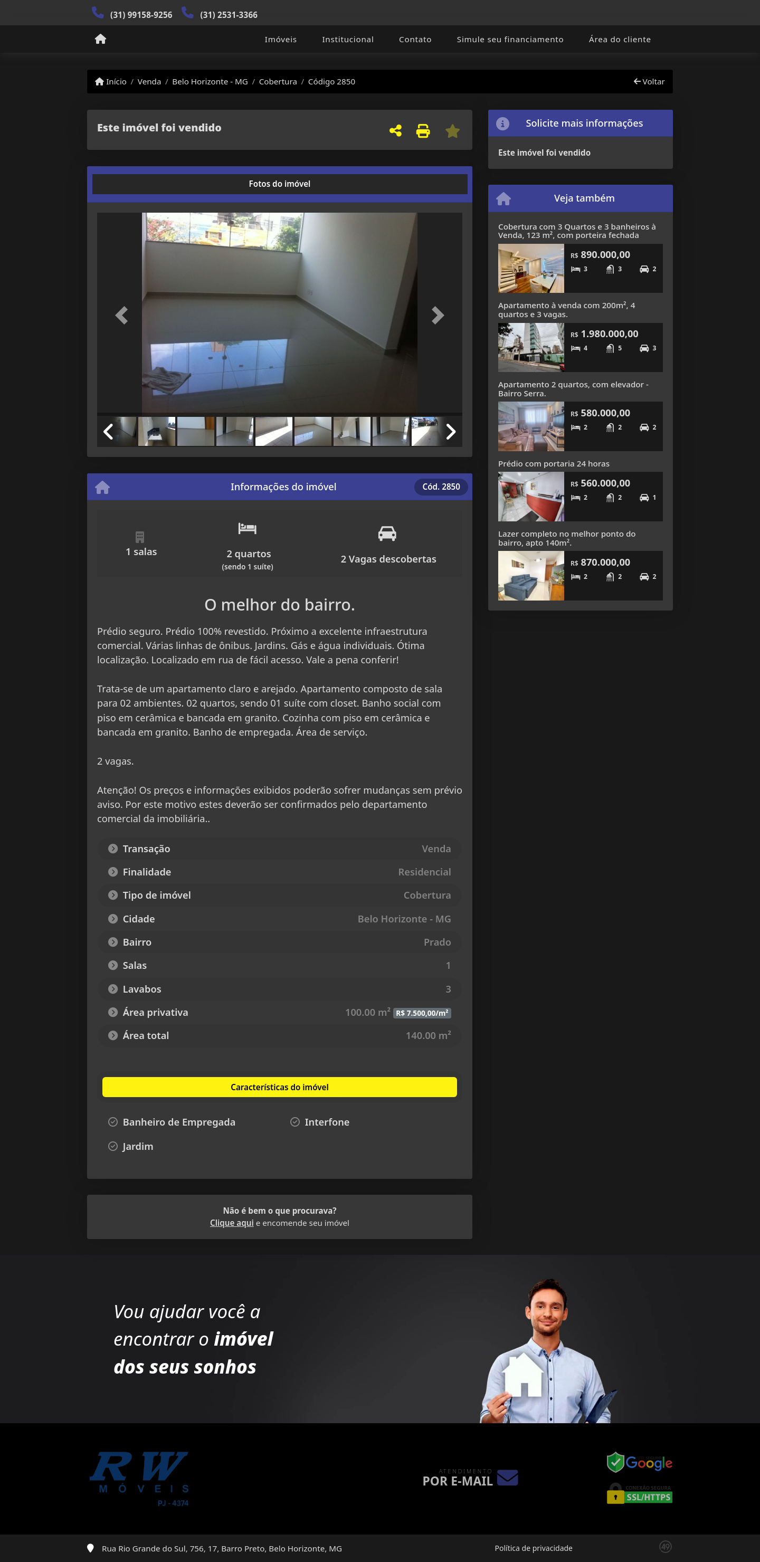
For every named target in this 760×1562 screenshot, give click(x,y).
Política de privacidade (534, 1548)
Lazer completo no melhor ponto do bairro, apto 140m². (567, 538)
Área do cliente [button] (620, 39)
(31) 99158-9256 (141, 14)
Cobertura (278, 81)
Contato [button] (415, 39)
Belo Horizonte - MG (210, 81)
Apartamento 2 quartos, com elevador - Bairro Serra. (573, 388)
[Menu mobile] (100, 39)
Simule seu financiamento (510, 39)
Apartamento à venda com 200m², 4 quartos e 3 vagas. (566, 309)
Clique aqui (232, 1222)
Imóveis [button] (281, 39)
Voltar (649, 81)
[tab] (131, 184)
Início (111, 81)
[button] (124, 315)
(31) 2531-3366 (229, 14)
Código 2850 (331, 81)
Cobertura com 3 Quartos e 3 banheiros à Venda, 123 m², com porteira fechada (577, 231)
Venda (150, 81)
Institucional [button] (348, 39)
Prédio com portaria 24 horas (554, 463)
